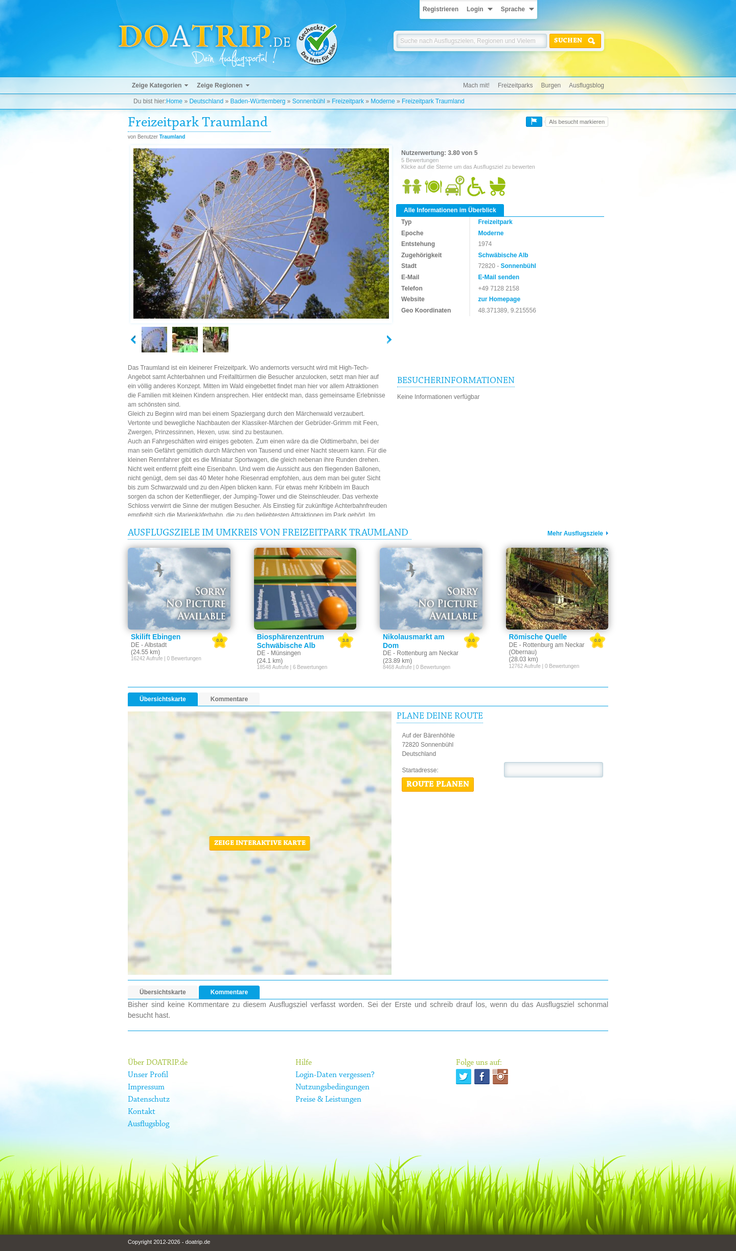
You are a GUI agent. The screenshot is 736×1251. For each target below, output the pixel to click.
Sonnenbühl (308, 101)
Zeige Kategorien (156, 85)
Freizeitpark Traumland (433, 101)
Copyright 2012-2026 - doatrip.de (169, 1242)
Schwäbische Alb (503, 255)
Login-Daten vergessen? (335, 1075)
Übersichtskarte (163, 699)
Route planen (437, 784)
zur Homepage (499, 299)
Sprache (513, 9)
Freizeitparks (515, 85)
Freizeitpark (348, 101)
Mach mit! (476, 85)
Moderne (383, 101)
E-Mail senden (498, 277)
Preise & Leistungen (328, 1100)
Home (174, 101)
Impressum (146, 1087)
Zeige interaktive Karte (260, 843)
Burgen (551, 85)
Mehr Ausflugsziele (575, 533)
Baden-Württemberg (257, 101)
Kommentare (229, 699)
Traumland (172, 137)
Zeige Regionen (219, 85)
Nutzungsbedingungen (332, 1087)
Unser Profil (148, 1075)
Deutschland (206, 101)
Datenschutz (149, 1100)
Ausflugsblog (586, 85)
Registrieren (440, 9)
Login (475, 9)
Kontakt (141, 1112)
